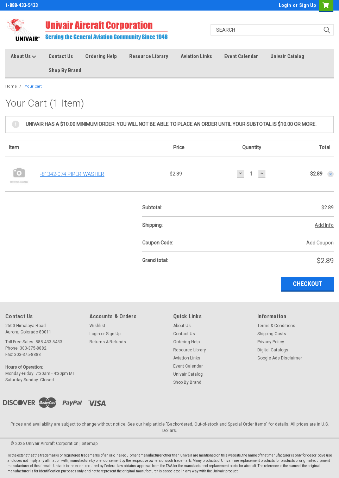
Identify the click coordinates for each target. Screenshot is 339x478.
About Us (23, 56)
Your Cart (33, 86)
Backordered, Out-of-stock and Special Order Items (216, 424)
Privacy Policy (270, 341)
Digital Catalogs (272, 350)
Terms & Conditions (276, 325)
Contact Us (61, 56)
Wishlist (97, 325)
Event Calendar (241, 56)
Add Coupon (320, 243)
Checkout (307, 283)
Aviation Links (196, 56)
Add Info (324, 225)
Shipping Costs (271, 333)
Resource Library (148, 56)
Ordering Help (101, 56)
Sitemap (90, 443)
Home (11, 86)
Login (285, 5)
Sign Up (307, 5)
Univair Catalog (287, 56)
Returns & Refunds (107, 341)
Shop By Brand (65, 70)
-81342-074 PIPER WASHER (72, 174)
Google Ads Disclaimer (279, 358)
